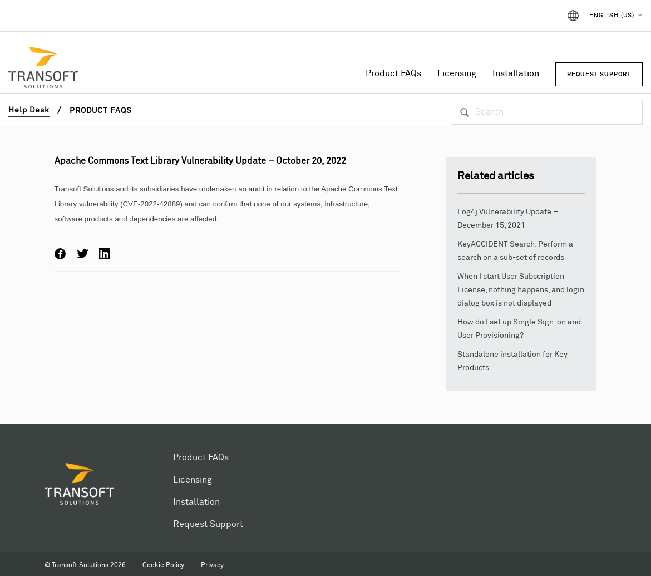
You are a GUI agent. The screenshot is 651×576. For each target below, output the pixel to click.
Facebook (60, 253)
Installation (515, 73)
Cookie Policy (163, 565)
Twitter (82, 253)
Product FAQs (393, 73)
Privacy (212, 565)
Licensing (456, 73)
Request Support (208, 524)
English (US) (611, 15)
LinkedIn (104, 253)
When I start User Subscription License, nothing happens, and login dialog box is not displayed (520, 290)
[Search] (547, 112)
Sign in (536, 15)
